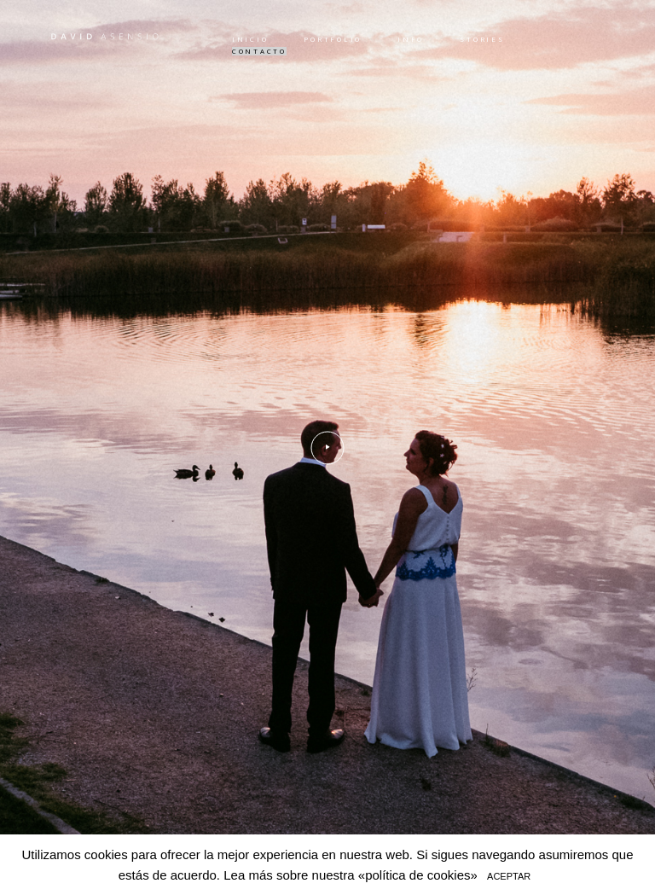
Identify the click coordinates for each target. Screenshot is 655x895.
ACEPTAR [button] (508, 876)
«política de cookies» (418, 875)
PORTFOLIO (333, 39)
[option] (327, 447)
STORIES (482, 39)
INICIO (250, 39)
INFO (410, 39)
